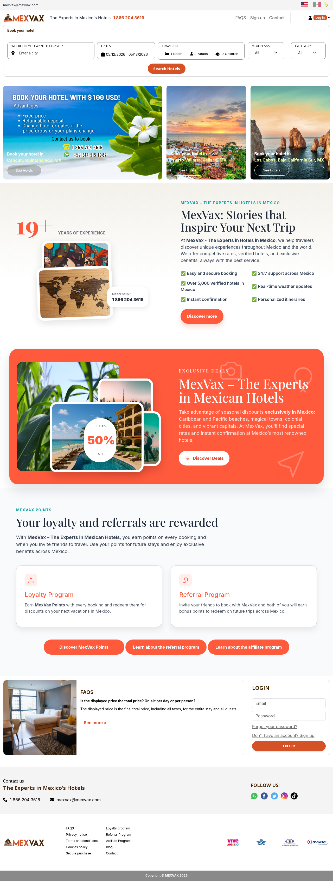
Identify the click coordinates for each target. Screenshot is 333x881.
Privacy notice (76, 834)
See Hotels (24, 170)
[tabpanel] (166, 51)
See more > (95, 722)
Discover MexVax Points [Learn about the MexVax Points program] (83, 647)
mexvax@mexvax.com (75, 799)
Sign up (257, 17)
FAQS (240, 17)
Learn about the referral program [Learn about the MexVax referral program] (166, 647)
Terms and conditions (82, 841)
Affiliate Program (118, 841)
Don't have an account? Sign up (283, 735)
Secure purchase (78, 853)
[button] (201, 53)
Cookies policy (76, 847)
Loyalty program (118, 828)
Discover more (202, 316)
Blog (109, 847)
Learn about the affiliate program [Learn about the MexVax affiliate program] (248, 647)
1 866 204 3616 (128, 17)
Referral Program (118, 834)
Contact (277, 17)
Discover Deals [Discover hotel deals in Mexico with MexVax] (203, 458)
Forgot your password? (274, 726)
